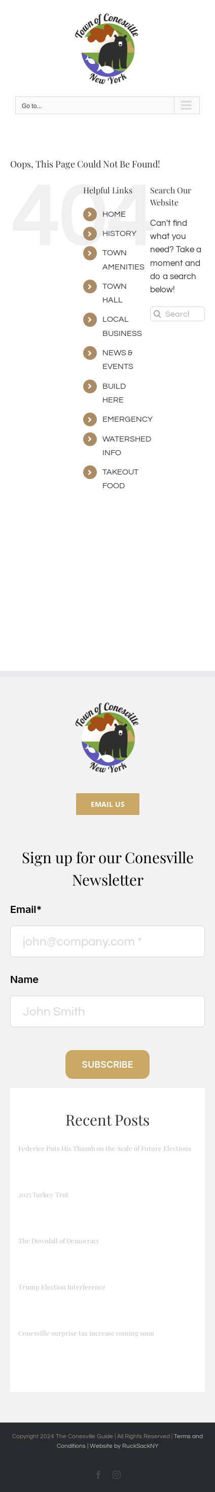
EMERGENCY (127, 419)
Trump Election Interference (61, 1286)
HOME (114, 214)
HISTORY (119, 233)
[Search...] (177, 314)
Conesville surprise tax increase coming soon (86, 1333)
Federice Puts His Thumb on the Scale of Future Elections (104, 1148)
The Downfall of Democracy (59, 1240)
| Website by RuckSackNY (123, 1446)
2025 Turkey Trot (43, 1194)
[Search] (157, 314)
